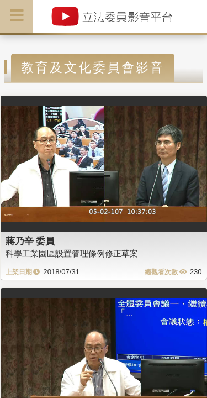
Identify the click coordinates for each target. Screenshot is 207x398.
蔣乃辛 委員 (30, 241)
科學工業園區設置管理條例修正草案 (72, 253)
